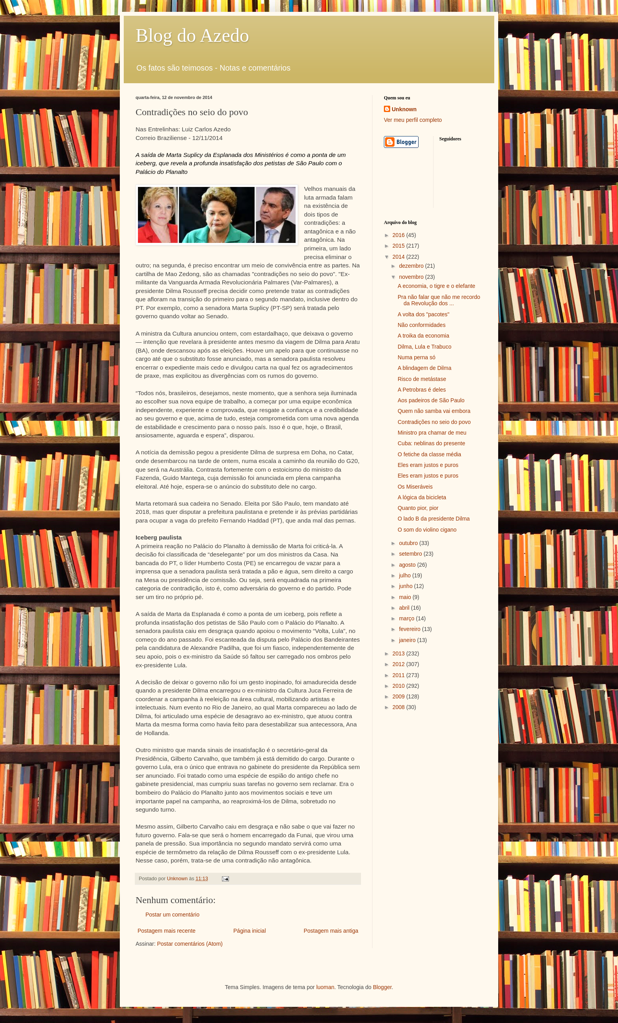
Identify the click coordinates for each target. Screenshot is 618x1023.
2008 (399, 707)
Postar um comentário (172, 914)
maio (405, 597)
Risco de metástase (422, 379)
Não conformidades (421, 325)
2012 (399, 664)
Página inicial (249, 931)
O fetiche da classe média (429, 454)
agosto (408, 565)
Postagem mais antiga (330, 931)
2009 (399, 696)
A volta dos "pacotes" (423, 314)
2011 (399, 675)
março (407, 618)
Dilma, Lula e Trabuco (424, 346)
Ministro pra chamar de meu (432, 432)
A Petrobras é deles (422, 389)
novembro (412, 277)
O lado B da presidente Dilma (434, 518)
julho (405, 575)
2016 (399, 235)
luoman (325, 987)
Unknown (404, 109)
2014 (399, 257)
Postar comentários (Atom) (190, 944)
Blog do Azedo (192, 35)
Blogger (382, 987)
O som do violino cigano (427, 529)
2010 (399, 686)
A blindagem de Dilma (424, 368)
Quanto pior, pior (418, 508)
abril (405, 608)
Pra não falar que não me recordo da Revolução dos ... (439, 300)
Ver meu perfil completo (413, 120)
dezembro (412, 266)
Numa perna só (417, 357)
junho (406, 586)
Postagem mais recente (166, 931)
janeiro (408, 640)
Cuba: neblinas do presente (431, 443)
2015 (399, 246)
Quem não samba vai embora (434, 411)
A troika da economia (423, 335)
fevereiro (410, 629)
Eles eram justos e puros (428, 465)
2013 (399, 653)
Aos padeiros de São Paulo (431, 400)
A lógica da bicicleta (422, 497)
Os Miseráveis (415, 486)
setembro (411, 554)
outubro (409, 543)
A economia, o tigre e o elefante (436, 286)
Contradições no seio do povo (434, 422)
